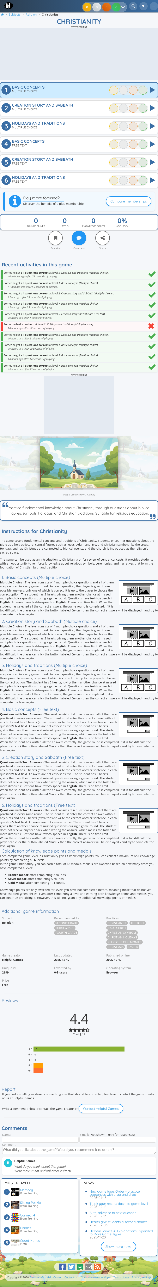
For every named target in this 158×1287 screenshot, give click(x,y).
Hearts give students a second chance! (119, 1222)
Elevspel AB (37, 1277)
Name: (6, 1135)
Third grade (64, 928)
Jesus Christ (117, 928)
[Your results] (124, 7)
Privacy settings (141, 1277)
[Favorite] (55, 238)
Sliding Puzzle (30, 1202)
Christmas (116, 947)
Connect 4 (27, 1215)
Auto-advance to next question (113, 1213)
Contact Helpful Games (101, 1108)
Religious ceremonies (124, 942)
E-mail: (84, 1135)
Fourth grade (66, 932)
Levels (64, 226)
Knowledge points (93, 226)
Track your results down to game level (119, 1204)
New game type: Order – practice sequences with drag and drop (115, 1193)
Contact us (71, 1277)
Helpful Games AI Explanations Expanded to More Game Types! (121, 1232)
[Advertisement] (79, 54)
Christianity (117, 923)
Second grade (66, 923)
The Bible (138, 923)
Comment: (9, 1145)
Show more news (118, 1246)
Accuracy (122, 226)
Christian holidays (122, 937)
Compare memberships (128, 201)
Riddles (25, 1228)
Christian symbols (122, 932)
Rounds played (36, 226)
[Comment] (79, 238)
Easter (133, 947)
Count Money (30, 1240)
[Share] (102, 238)
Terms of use (121, 1277)
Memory (26, 1190)
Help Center (54, 1277)
